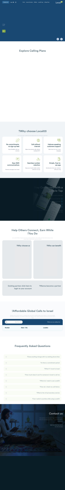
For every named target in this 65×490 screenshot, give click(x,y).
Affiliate (35, 2)
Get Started (58, 31)
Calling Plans (46, 2)
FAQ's (24, 2)
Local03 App (40, 2)
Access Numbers (29, 2)
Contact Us (5, 2)
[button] (15, 2)
